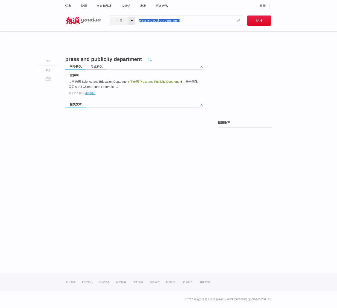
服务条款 (221, 299)
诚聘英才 (154, 282)
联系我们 (171, 282)
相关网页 (90, 93)
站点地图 (188, 282)
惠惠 (143, 6)
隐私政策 (210, 299)
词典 (68, 6)
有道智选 (104, 282)
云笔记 (125, 6)
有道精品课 (104, 6)
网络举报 (205, 282)
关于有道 (70, 282)
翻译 (84, 6)
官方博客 (121, 282)
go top (48, 78)
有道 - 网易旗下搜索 (83, 21)
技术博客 (138, 282)
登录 (263, 6)
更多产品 (162, 6)
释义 (48, 70)
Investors (87, 282)
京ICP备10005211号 (260, 299)
